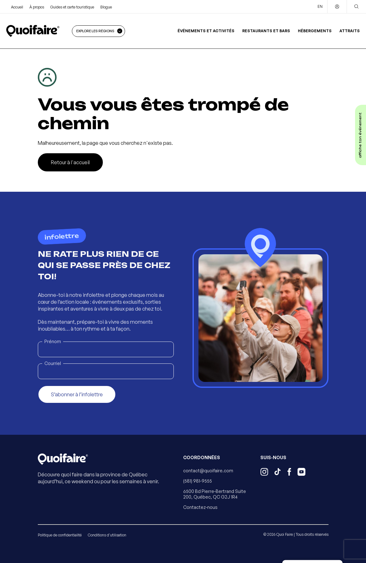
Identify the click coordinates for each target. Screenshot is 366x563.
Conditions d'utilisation (107, 535)
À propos (36, 7)
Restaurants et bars (266, 30)
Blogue (106, 7)
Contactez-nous (200, 507)
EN (320, 6)
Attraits (349, 30)
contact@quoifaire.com (208, 470)
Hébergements (315, 30)
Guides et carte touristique (72, 7)
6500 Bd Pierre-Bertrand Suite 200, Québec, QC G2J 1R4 (214, 494)
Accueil (17, 7)
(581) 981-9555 (197, 481)
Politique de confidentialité (60, 535)
